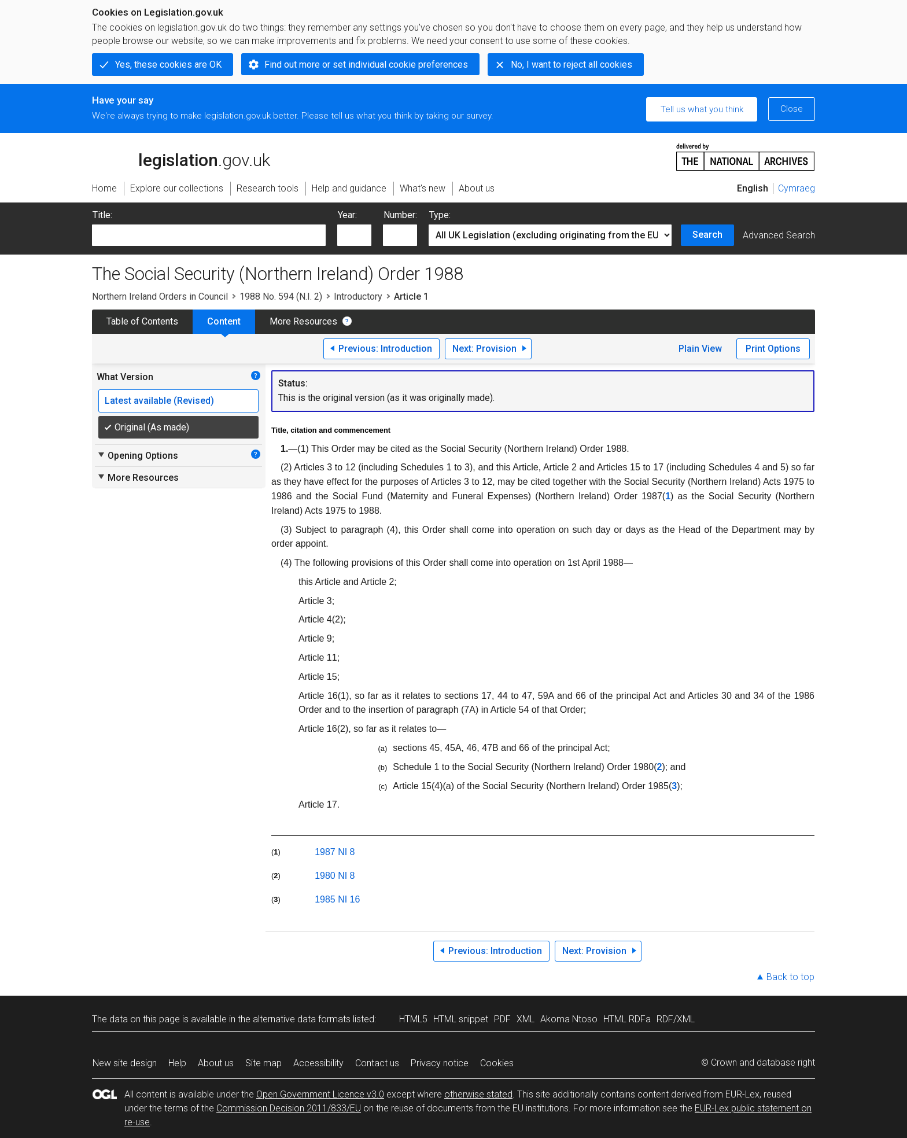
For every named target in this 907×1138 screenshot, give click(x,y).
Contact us (377, 1063)
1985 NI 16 (337, 899)
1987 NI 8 (335, 852)
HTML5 (413, 1019)
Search (707, 234)
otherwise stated (478, 1094)
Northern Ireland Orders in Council (160, 296)
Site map (263, 1063)
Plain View (700, 348)
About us (216, 1063)
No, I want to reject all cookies (571, 64)
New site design (125, 1063)
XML (525, 1019)
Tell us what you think (702, 109)
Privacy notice (440, 1063)
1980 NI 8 (335, 876)
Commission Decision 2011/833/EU (288, 1108)
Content (224, 321)
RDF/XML (676, 1019)
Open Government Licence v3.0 (320, 1094)
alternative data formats (302, 1019)
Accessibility (318, 1063)
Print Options (773, 348)
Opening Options (137, 455)
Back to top (790, 976)
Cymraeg (796, 188)
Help (177, 1063)
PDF (502, 1019)
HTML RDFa (627, 1019)
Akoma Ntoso (569, 1019)
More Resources (303, 321)
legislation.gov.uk (181, 156)
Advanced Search (779, 235)
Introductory (358, 296)
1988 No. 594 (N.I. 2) (280, 296)
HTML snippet (460, 1019)
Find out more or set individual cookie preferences (366, 64)
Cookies (497, 1063)
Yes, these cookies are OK (168, 64)
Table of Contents (142, 321)
